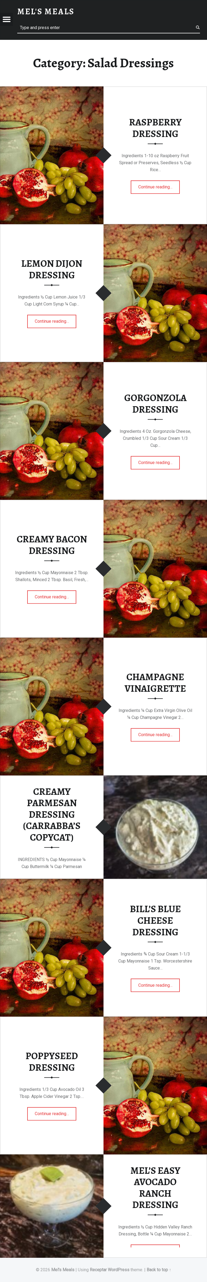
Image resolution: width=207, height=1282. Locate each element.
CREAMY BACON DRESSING (52, 545)
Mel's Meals (62, 1269)
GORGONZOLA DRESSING (155, 403)
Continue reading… (159, 185)
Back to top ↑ (159, 1269)
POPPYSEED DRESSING (52, 1061)
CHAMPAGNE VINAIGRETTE (155, 682)
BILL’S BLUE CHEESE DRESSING (155, 920)
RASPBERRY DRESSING (155, 128)
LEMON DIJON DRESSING (51, 269)
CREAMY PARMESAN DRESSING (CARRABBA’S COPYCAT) (52, 814)
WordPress (118, 1269)
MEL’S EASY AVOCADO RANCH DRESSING (155, 1187)
